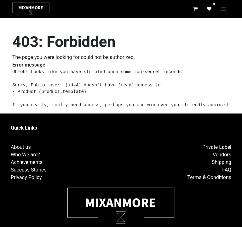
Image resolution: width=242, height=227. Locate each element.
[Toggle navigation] (223, 9)
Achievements (27, 162)
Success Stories (29, 170)
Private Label (216, 147)
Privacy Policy (26, 177)
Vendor (221, 155)
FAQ (226, 170)
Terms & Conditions (209, 177)
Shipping (221, 162)
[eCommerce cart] (195, 9)
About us (21, 147)
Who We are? (25, 155)
